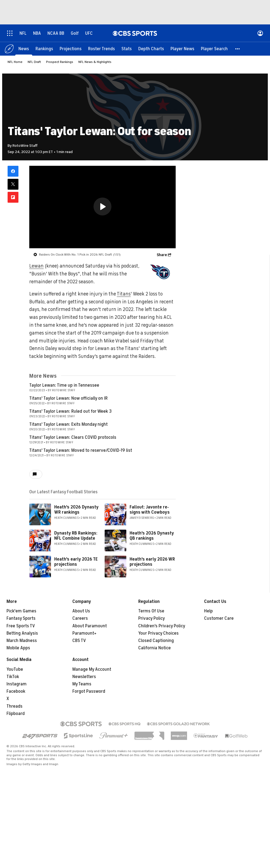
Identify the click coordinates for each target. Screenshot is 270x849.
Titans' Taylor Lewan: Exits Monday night (68, 424)
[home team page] (159, 272)
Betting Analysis (22, 633)
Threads (14, 706)
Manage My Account (91, 669)
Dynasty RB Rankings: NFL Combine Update (75, 535)
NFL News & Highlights (94, 62)
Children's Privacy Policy (161, 626)
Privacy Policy (151, 618)
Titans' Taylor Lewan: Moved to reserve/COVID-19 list (80, 450)
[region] (102, 207)
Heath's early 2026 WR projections (152, 562)
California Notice (154, 648)
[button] (238, 49)
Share (162, 255)
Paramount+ (84, 633)
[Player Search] (214, 49)
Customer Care (219, 618)
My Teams (81, 684)
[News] (23, 49)
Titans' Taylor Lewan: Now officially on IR (68, 398)
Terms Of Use (151, 611)
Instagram (17, 684)
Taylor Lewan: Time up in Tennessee (64, 385)
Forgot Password (88, 691)
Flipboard (16, 713)
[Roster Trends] (101, 49)
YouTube (15, 669)
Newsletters (84, 676)
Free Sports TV (21, 626)
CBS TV (79, 640)
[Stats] (126, 49)
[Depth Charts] (151, 49)
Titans (124, 294)
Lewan (36, 266)
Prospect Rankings (59, 62)
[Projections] (70, 49)
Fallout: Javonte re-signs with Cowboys (150, 509)
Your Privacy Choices (158, 633)
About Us (81, 611)
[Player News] (182, 49)
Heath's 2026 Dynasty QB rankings (152, 535)
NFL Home (15, 62)
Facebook (16, 691)
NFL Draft (34, 62)
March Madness (22, 640)
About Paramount (89, 626)
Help (208, 611)
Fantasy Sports (21, 618)
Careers (80, 618)
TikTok (13, 676)
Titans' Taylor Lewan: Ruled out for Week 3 (70, 411)
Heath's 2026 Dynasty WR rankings (76, 509)
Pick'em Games (21, 611)
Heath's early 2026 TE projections (76, 562)
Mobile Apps (18, 648)
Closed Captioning (156, 640)
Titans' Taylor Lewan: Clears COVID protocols (72, 437)
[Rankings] (44, 49)
